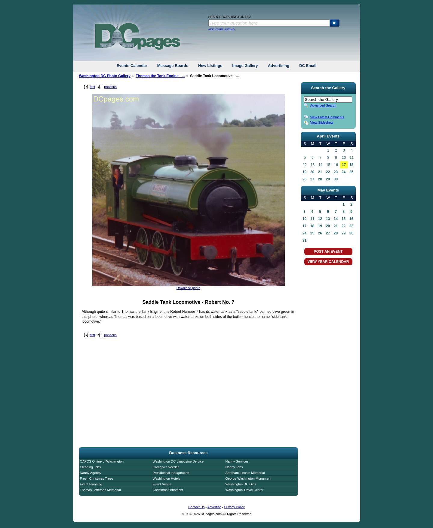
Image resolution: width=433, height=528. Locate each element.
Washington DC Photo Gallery (105, 76)
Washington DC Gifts (241, 484)
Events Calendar (132, 65)
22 (328, 172)
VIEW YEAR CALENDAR (328, 262)
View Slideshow (321, 122)
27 (312, 179)
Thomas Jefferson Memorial (100, 490)
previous (110, 87)
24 (343, 172)
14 (336, 219)
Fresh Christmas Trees (96, 478)
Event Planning (91, 484)
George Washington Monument (248, 478)
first (92, 87)
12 (320, 219)
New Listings (210, 65)
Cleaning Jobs (90, 467)
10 (304, 219)
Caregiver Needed (166, 467)
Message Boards (172, 65)
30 (336, 179)
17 (344, 165)
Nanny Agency (90, 473)
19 (304, 172)
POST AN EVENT (328, 251)
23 (336, 172)
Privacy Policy (234, 507)
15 (343, 219)
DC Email (307, 65)
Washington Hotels (166, 478)
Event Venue (162, 484)
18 (351, 165)
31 (304, 240)
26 (304, 179)
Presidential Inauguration (171, 473)
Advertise (214, 507)
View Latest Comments (327, 117)
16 (351, 219)
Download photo (189, 288)
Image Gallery (245, 65)
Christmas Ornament (168, 490)
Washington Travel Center (245, 490)
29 (328, 179)
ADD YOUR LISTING (221, 29)
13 (328, 219)
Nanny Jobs (234, 467)
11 (312, 219)
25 (351, 172)
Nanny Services (237, 461)
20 (312, 172)
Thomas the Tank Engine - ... (160, 76)
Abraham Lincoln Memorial (245, 473)
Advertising (279, 65)
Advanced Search (323, 105)
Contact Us (196, 507)
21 (320, 172)
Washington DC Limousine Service (178, 461)
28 (320, 179)
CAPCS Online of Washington (102, 461)
